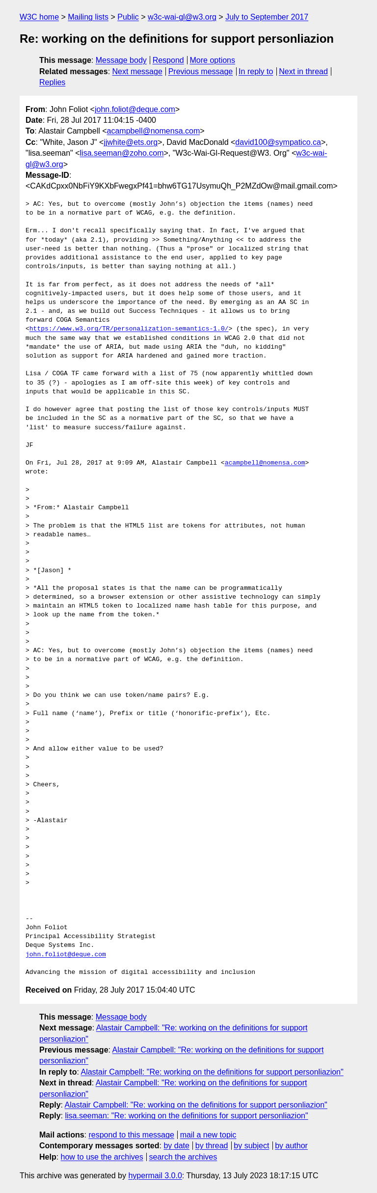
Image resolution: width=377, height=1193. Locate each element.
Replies (52, 82)
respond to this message (131, 1135)
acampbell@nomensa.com (153, 131)
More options (213, 60)
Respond (168, 60)
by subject (251, 1145)
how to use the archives (102, 1157)
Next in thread (303, 71)
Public (128, 17)
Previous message (200, 71)
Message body (121, 60)
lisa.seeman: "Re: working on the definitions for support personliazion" (186, 1115)
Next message (137, 71)
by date (176, 1145)
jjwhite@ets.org (131, 142)
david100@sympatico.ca (278, 142)
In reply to (256, 71)
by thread (211, 1145)
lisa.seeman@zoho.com (122, 153)
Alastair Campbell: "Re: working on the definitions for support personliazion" (212, 1072)
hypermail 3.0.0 (155, 1175)
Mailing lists (88, 17)
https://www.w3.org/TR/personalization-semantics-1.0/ (129, 329)
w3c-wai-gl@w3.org (182, 17)
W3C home (39, 17)
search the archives (183, 1157)
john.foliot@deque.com (135, 109)
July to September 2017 (266, 17)
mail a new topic (208, 1135)
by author (291, 1145)
